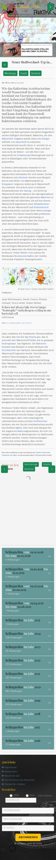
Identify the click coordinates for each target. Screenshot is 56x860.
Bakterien (46, 197)
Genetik (23, 73)
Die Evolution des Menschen (18, 780)
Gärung (27, 191)
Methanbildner (41, 204)
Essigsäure (7, 184)
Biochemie (35, 73)
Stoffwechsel (40, 421)
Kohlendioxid (41, 207)
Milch (48, 129)
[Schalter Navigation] (50, 6)
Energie (46, 139)
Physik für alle (11, 776)
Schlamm (22, 155)
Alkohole (23, 177)
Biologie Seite (27, 6)
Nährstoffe (7, 139)
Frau (32, 795)
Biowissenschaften (24, 256)
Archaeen (19, 431)
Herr (16, 795)
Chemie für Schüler (13, 784)
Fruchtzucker (9, 350)
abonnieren (28, 837)
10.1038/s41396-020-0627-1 (19, 323)
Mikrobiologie (10, 73)
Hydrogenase (9, 343)
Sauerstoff (21, 142)
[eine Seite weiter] (51, 469)
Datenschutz (9, 771)
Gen (18, 337)
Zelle (49, 246)
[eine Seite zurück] (4, 469)
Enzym (32, 337)
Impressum (9, 767)
